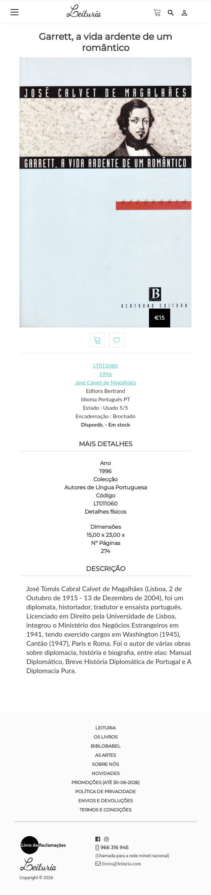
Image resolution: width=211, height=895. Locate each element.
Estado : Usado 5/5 (105, 407)
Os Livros (106, 737)
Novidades (106, 773)
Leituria (105, 727)
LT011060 (105, 365)
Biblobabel (106, 746)
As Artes (105, 755)
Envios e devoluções (105, 800)
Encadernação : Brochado (105, 416)
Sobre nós (105, 764)
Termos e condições (105, 809)
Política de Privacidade (105, 791)
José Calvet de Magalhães (105, 382)
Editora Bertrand (105, 390)
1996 (105, 374)
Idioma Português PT (105, 399)
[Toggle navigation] (14, 12)
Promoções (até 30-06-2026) (105, 782)
